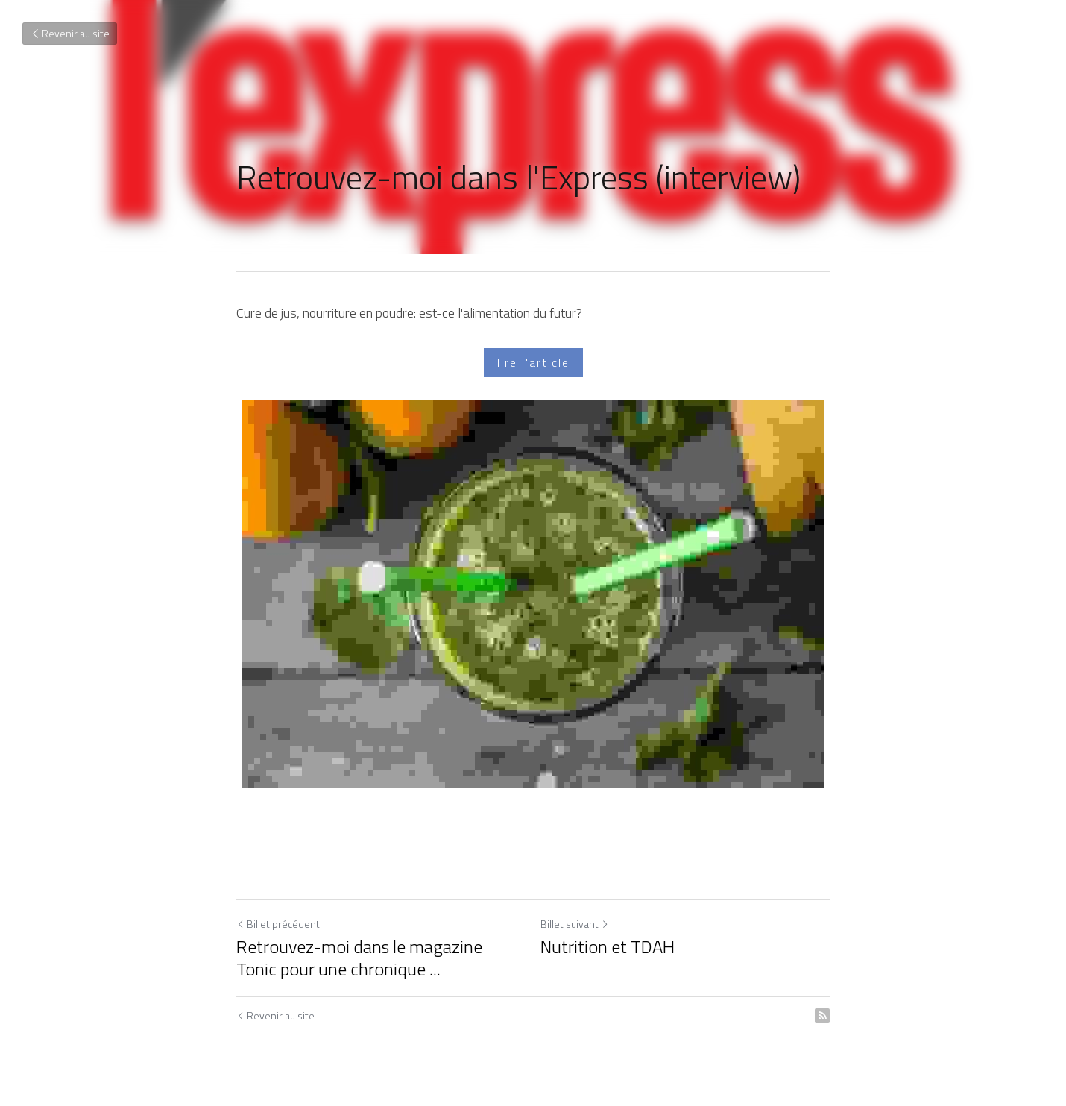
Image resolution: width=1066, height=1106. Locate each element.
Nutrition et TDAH (607, 946)
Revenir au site (70, 33)
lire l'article (533, 362)
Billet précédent (278, 923)
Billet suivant (574, 923)
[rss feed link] (822, 1015)
